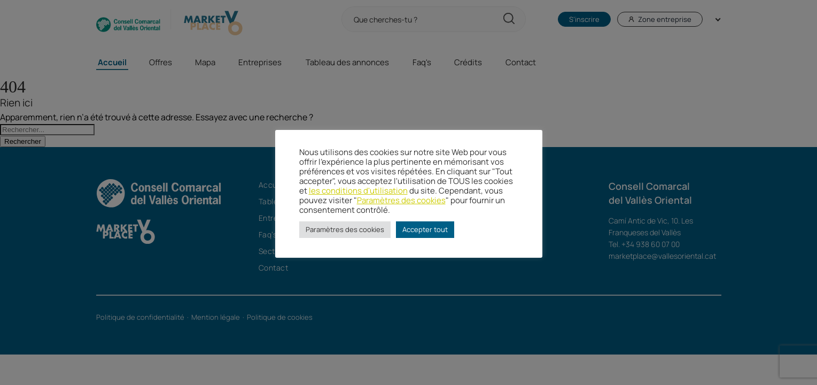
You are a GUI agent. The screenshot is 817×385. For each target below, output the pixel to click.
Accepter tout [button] (425, 229)
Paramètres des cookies (401, 200)
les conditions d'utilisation (358, 190)
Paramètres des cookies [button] (345, 229)
